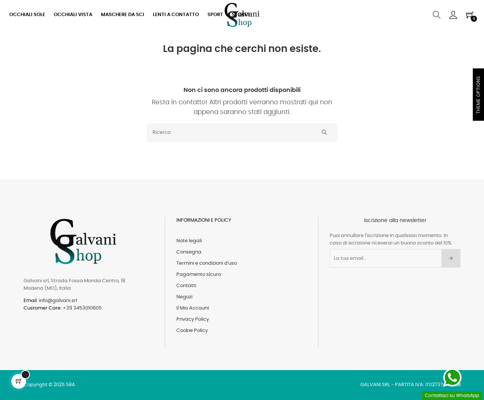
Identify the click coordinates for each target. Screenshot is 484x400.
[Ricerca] (242, 132)
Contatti (186, 285)
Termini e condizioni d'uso (206, 263)
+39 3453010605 (82, 308)
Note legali (189, 241)
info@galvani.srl (58, 300)
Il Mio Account (192, 308)
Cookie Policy (192, 330)
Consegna (188, 252)
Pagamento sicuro (198, 274)
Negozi (184, 297)
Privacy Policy (192, 319)
